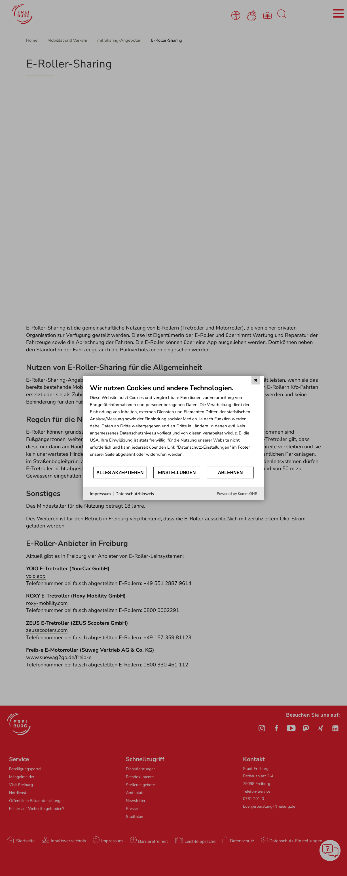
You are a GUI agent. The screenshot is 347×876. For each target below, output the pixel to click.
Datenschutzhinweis (134, 493)
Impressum (100, 493)
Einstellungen (177, 472)
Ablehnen (230, 472)
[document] (173, 424)
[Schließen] (255, 380)
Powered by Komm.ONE (237, 493)
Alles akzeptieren (120, 472)
